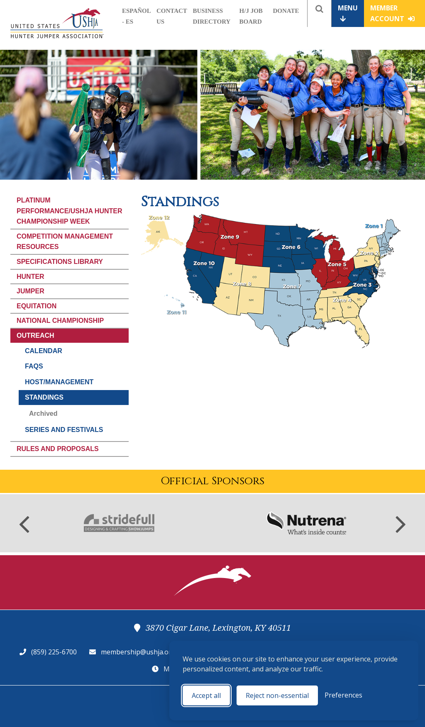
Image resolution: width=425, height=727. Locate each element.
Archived (43, 413)
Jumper (30, 291)
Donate (286, 10)
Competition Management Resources (65, 242)
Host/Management (59, 381)
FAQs (34, 366)
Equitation (36, 306)
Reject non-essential (277, 695)
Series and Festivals (64, 429)
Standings (44, 397)
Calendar (43, 350)
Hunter (30, 276)
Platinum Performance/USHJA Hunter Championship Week (69, 211)
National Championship (60, 320)
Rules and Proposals (58, 448)
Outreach (35, 335)
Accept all (206, 695)
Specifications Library (60, 261)
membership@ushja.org (138, 651)
